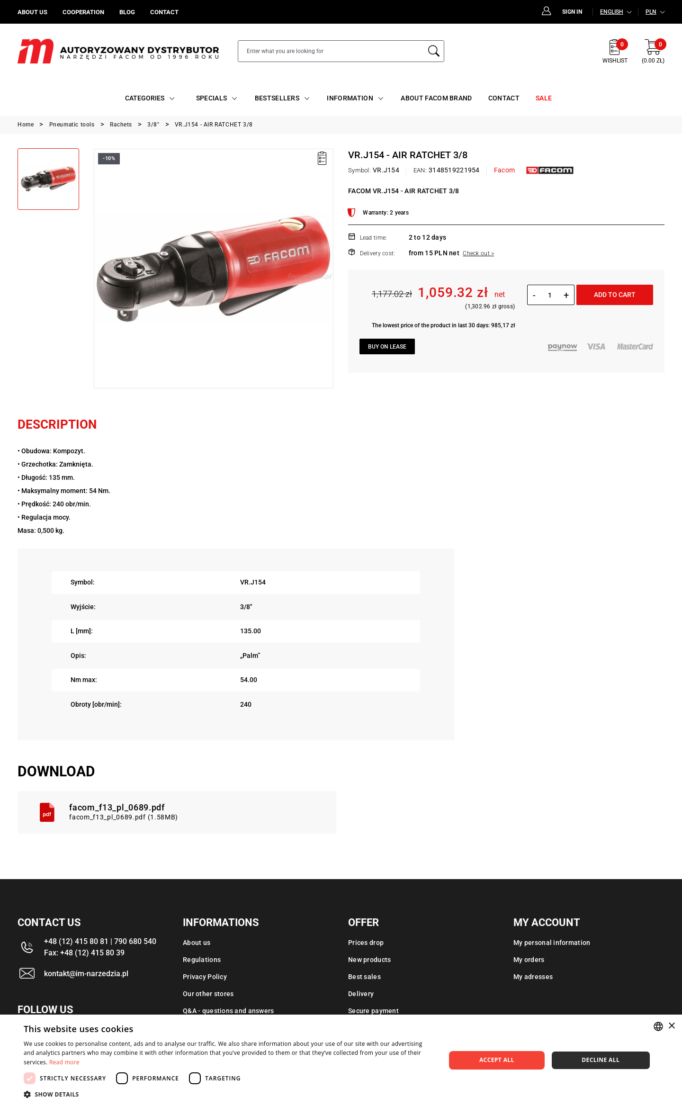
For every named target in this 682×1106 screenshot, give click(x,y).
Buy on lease (387, 346)
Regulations (202, 959)
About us (196, 942)
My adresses (533, 976)
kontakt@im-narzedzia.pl (86, 973)
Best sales (364, 976)
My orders (529, 959)
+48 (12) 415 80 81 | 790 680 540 (100, 941)
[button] (228, 1094)
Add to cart (615, 294)
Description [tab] (57, 424)
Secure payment (373, 1011)
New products (369, 959)
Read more (64, 1062)
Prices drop (366, 942)
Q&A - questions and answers (228, 1011)
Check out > (478, 253)
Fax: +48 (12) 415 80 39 (84, 952)
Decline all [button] (600, 1060)
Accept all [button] (496, 1060)
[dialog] (341, 1060)
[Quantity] (549, 295)
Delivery (361, 994)
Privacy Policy (205, 976)
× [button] (671, 1026)
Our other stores (208, 994)
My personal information (551, 942)
